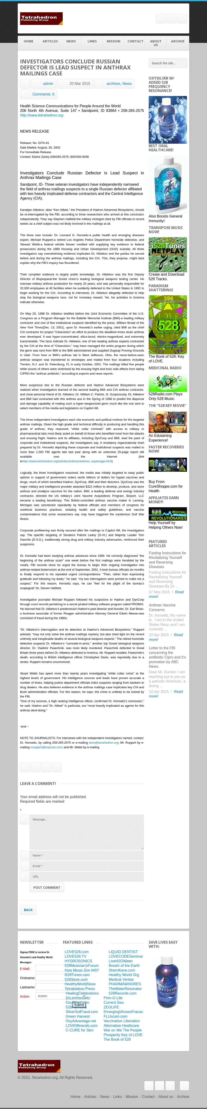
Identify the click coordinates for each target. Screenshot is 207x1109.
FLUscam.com (115, 1016)
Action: (25, 996)
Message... (87, 832)
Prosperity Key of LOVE (123, 1035)
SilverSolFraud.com (82, 1012)
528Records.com (123, 993)
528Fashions (76, 1007)
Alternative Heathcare (121, 1026)
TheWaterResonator (125, 989)
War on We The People (123, 1030)
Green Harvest (78, 1016)
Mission (113, 43)
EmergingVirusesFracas (123, 1012)
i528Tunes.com (77, 975)
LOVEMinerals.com (82, 1026)
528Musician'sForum (81, 966)
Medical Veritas (121, 979)
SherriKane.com (122, 970)
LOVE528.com (77, 952)
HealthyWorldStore (80, 984)
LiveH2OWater (121, 961)
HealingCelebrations (82, 993)
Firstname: (27, 978)
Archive (177, 43)
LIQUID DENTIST (123, 952)
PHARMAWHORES (125, 984)
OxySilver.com (77, 1003)
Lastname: (27, 987)
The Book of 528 (117, 1039)
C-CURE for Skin (80, 1030)
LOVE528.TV (75, 956)
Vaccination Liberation (122, 1021)
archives (113, 84)
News (71, 43)
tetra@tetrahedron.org (103, 742)
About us (155, 43)
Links (92, 43)
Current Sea (114, 1003)
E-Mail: (25, 969)
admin (48, 84)
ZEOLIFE (111, 1007)
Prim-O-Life (113, 998)
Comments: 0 (43, 94)
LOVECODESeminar (126, 956)
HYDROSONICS (78, 961)
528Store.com (76, 979)
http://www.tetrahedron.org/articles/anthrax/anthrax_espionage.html (67, 461)
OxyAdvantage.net (81, 1021)
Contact (134, 43)
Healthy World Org (124, 975)
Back (28, 910)
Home (28, 43)
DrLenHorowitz (78, 998)
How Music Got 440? (82, 970)
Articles (49, 43)
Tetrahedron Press (80, 989)
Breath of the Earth (124, 966)
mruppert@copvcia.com (46, 747)
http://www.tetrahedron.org (41, 115)
